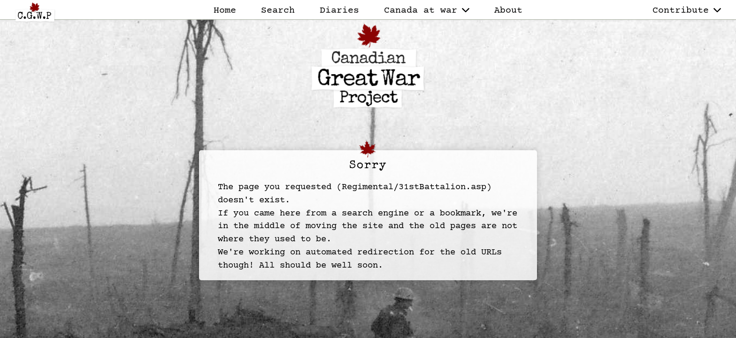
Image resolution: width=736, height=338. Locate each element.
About (508, 10)
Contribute (686, 10)
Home (225, 10)
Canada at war (426, 10)
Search (278, 10)
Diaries (339, 10)
